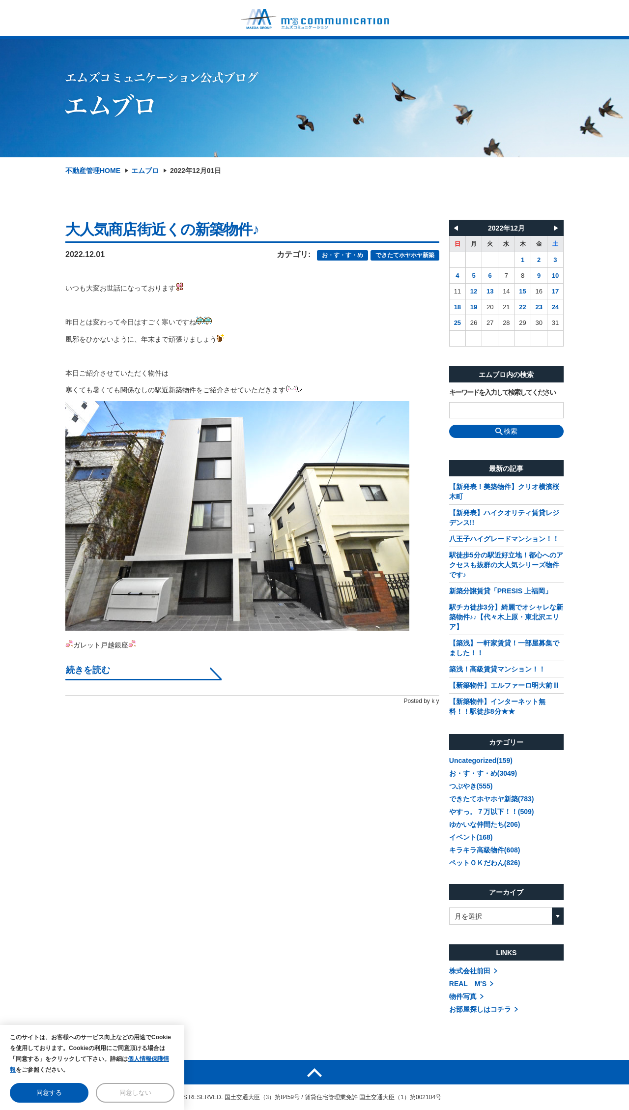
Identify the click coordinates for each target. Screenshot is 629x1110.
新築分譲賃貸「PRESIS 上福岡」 (500, 591)
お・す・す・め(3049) (483, 773)
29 (522, 322)
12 (473, 291)
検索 (506, 431)
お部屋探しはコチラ (480, 1009)
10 (555, 275)
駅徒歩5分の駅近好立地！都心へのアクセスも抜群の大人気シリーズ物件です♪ (506, 565)
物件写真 (463, 996)
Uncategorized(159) (481, 760)
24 (555, 307)
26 (473, 322)
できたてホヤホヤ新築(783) (491, 799)
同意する (49, 1092)
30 (538, 322)
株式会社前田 (469, 971)
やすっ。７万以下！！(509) (491, 812)
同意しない (135, 1092)
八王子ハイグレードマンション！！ (504, 539)
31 (555, 322)
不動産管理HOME (92, 171)
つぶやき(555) (471, 786)
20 (489, 307)
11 (457, 291)
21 (506, 307)
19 (473, 307)
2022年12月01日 (195, 171)
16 (538, 291)
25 (457, 322)
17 (555, 291)
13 (489, 291)
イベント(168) (471, 837)
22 (522, 307)
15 (522, 291)
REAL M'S (467, 984)
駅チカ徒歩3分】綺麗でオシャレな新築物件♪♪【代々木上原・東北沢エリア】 (506, 617)
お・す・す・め (342, 255)
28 (506, 322)
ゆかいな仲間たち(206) (484, 824)
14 (506, 291)
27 (489, 322)
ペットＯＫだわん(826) (484, 863)
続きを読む (88, 670)
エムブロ (145, 171)
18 (457, 307)
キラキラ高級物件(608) (484, 850)
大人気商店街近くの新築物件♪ (162, 229)
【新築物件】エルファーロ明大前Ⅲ (504, 685)
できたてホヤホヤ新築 (404, 255)
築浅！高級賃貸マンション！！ (497, 669)
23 (538, 307)
